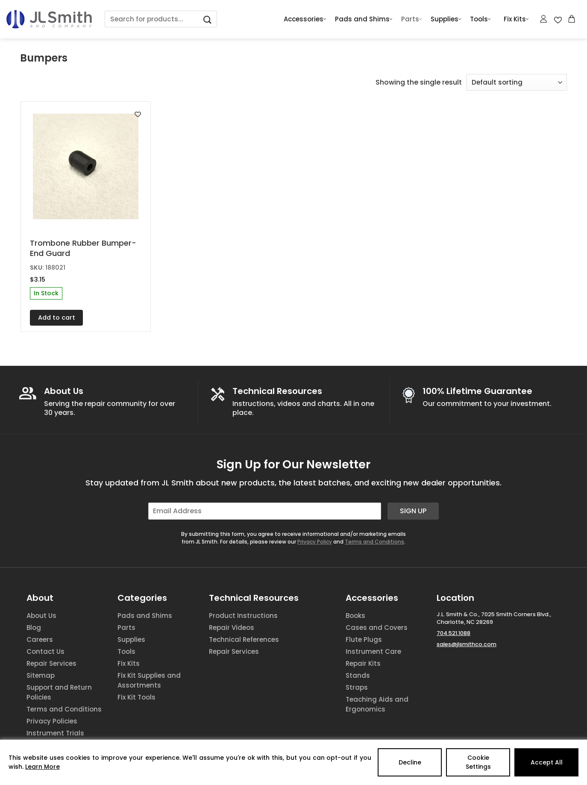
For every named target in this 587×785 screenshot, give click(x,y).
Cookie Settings (478, 762)
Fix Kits (516, 19)
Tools (480, 19)
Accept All (547, 762)
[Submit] (207, 19)
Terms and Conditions (374, 541)
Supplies (446, 19)
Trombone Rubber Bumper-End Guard (83, 248)
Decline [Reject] (410, 762)
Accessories (305, 19)
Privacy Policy (314, 541)
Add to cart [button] (56, 317)
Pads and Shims (364, 19)
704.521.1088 (453, 633)
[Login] (544, 19)
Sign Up (413, 511)
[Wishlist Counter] (558, 19)
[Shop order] (516, 82)
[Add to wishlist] (137, 114)
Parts (411, 19)
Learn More (42, 766)
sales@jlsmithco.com (466, 644)
